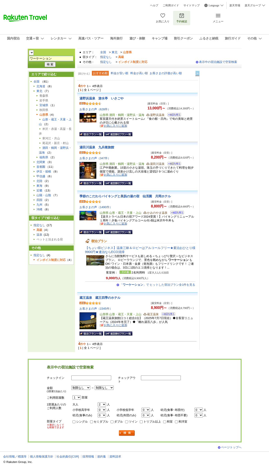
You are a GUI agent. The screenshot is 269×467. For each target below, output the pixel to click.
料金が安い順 (119, 73)
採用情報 (88, 456)
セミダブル (101, 421)
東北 (115, 52)
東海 (39, 185)
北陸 (39, 181)
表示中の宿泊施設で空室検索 (218, 62)
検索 (127, 433)
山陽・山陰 (43, 195)
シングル (82, 421)
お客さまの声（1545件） (95, 308)
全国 (103, 52)
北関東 (40, 162)
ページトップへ (231, 447)
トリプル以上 (152, 421)
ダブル (118, 421)
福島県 (43, 157)
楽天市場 (234, 5)
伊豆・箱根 (43, 171)
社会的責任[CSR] (68, 456)
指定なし (106, 57)
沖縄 (39, 209)
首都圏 (40, 166)
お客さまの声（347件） (95, 158)
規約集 (101, 456)
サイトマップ (191, 5)
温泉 (39, 234)
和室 (170, 421)
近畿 (39, 190)
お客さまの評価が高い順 (166, 73)
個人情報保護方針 (41, 456)
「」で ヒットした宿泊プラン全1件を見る (157, 284)
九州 (39, 204)
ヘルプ (154, 5)
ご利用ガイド (171, 5)
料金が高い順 (139, 73)
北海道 (40, 86)
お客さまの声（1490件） (95, 207)
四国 (39, 200)
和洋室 (183, 421)
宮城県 (43, 105)
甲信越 (40, 176)
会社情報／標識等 (15, 456)
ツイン (133, 421)
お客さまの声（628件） (95, 109)
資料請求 (115, 456)
